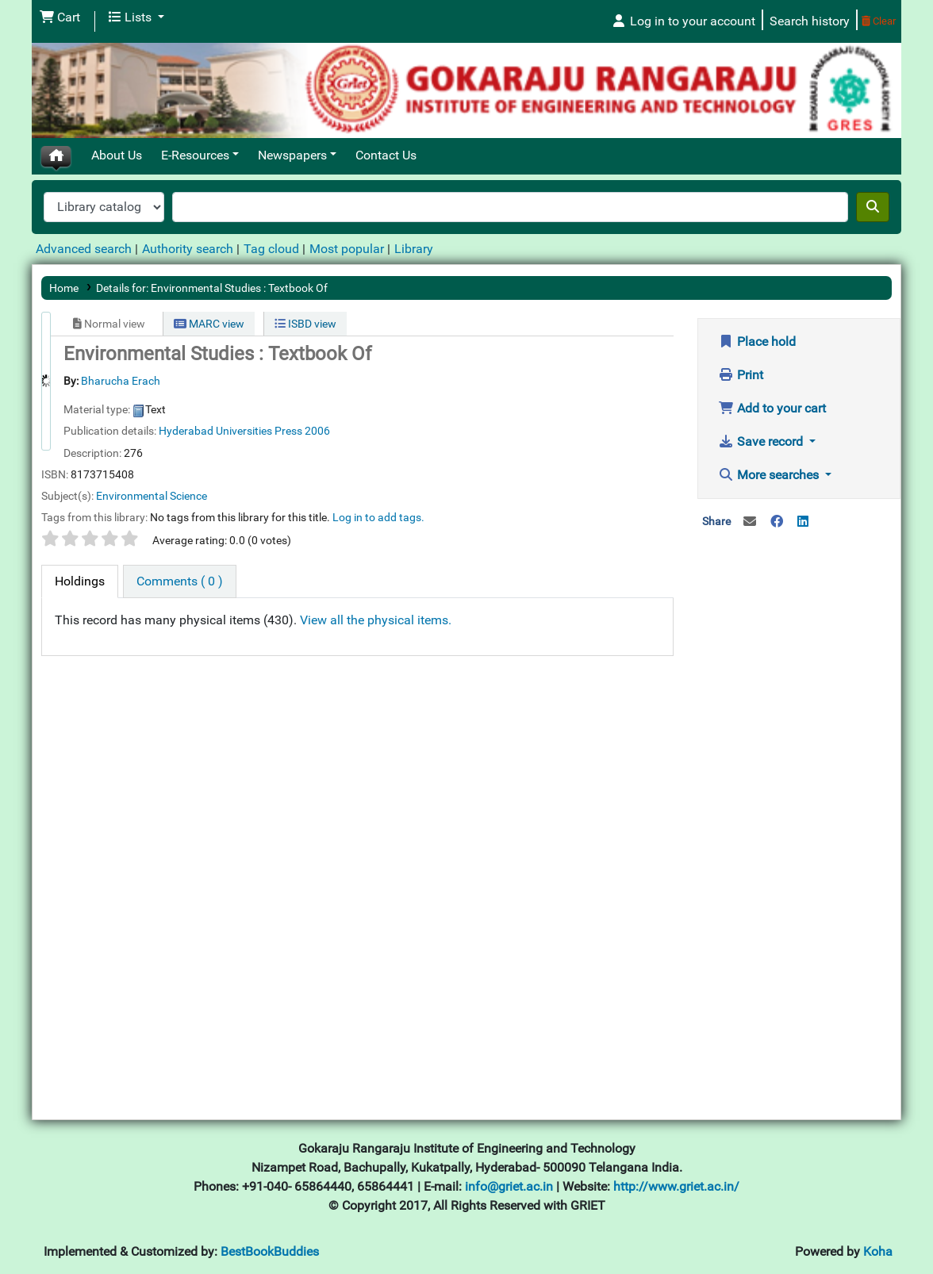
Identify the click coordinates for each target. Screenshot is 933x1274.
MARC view (209, 323)
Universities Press (259, 430)
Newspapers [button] (292, 155)
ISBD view (305, 323)
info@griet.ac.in (510, 1186)
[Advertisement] (798, 796)
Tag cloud (271, 248)
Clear (879, 21)
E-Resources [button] (195, 155)
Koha (878, 1251)
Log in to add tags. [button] (378, 517)
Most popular (346, 248)
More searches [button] (770, 474)
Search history (810, 21)
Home (64, 288)
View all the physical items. (375, 619)
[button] (59, 17)
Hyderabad (186, 430)
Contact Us (386, 155)
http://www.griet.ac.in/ (676, 1186)
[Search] (872, 207)
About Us (116, 155)
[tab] (79, 581)
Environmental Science (151, 495)
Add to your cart (772, 408)
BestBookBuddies (270, 1251)
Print (740, 374)
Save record (762, 441)
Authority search (187, 248)
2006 (317, 430)
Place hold (757, 341)
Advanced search (84, 248)
